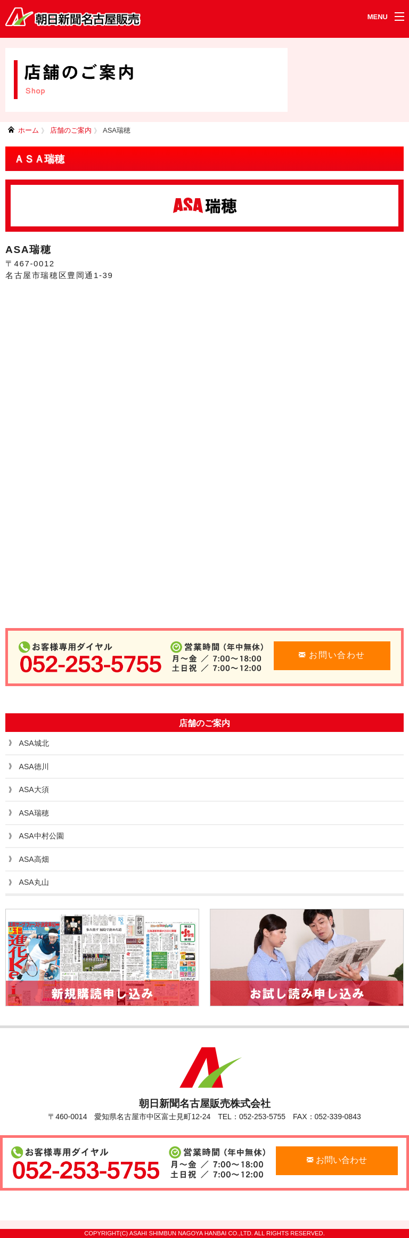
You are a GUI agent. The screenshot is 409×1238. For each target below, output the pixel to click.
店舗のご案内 (71, 130)
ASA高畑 (34, 859)
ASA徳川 (34, 766)
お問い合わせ (332, 654)
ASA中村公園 (41, 836)
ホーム (28, 130)
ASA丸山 (34, 882)
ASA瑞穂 (116, 130)
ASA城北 (34, 743)
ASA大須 (34, 789)
